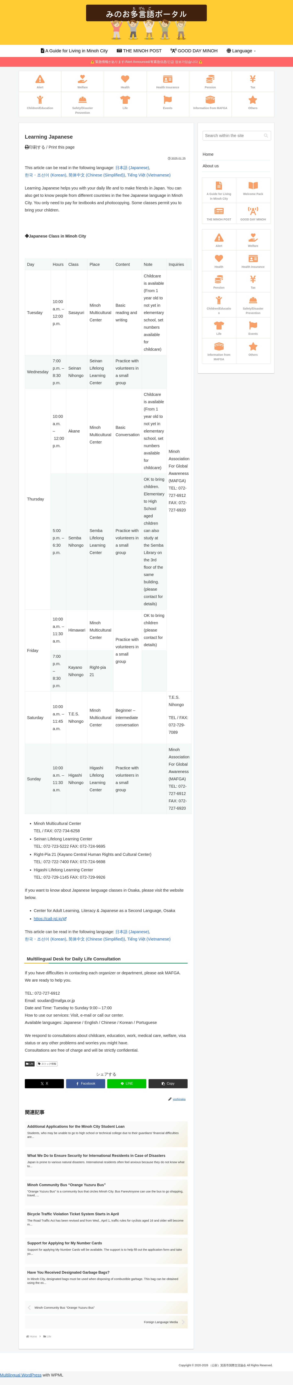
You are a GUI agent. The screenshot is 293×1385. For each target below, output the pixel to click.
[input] (237, 135)
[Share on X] (44, 1083)
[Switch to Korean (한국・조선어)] (45, 175)
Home (208, 154)
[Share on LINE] (126, 1083)
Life (29, 1063)
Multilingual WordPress (21, 1381)
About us (211, 166)
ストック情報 (47, 1063)
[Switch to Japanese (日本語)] (132, 168)
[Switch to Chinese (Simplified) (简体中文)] (97, 175)
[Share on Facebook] (85, 1083)
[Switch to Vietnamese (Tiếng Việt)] (149, 175)
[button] (168, 1083)
